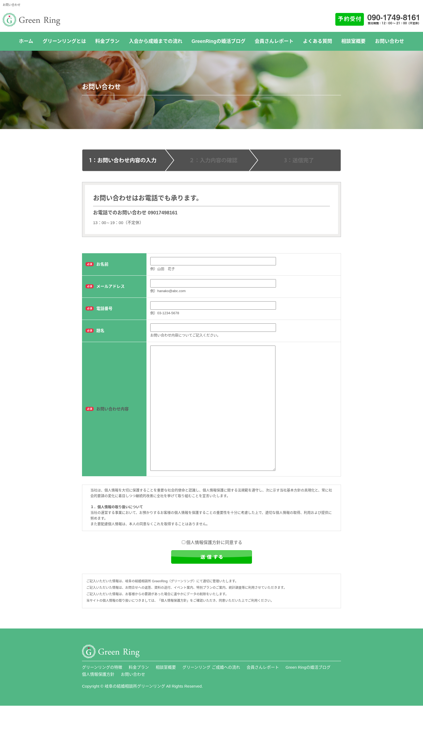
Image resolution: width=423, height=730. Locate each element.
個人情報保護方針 (98, 698)
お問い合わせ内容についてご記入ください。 (185, 335)
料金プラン (107, 41)
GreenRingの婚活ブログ (218, 41)
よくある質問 (317, 41)
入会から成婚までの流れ (155, 41)
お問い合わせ (389, 41)
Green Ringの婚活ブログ (307, 691)
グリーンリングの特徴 (102, 691)
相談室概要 (353, 41)
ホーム (26, 41)
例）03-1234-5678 (164, 313)
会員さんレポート (274, 41)
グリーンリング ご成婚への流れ (211, 691)
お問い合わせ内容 (112, 421)
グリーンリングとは (64, 41)
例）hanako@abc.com (168, 291)
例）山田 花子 (162, 269)
